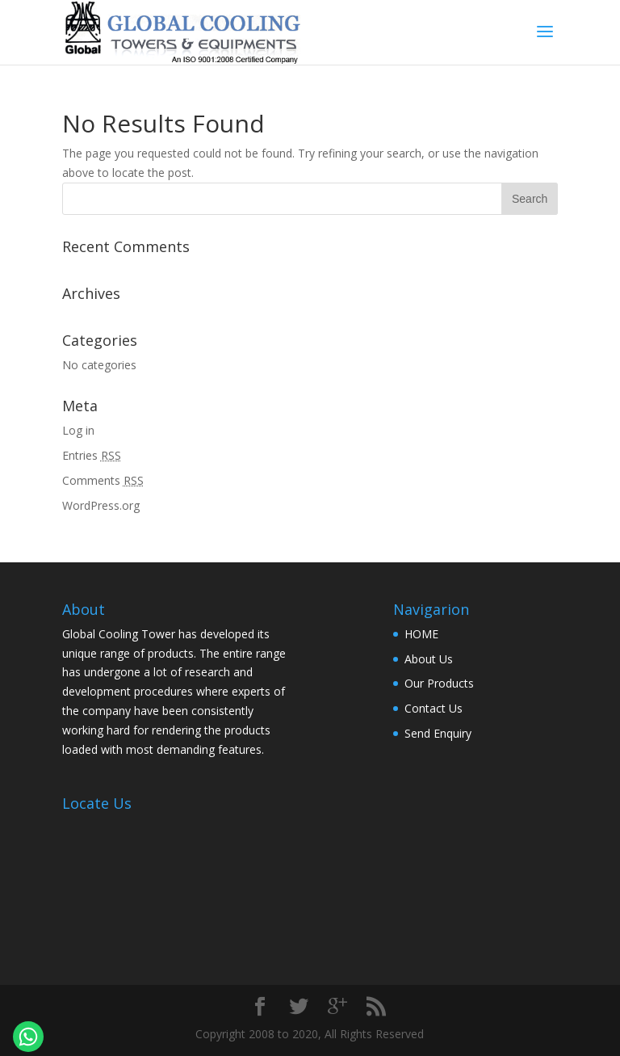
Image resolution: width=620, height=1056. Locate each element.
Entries (91, 455)
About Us (428, 659)
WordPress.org (101, 505)
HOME (421, 634)
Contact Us (433, 708)
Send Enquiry (437, 733)
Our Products (439, 683)
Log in (78, 430)
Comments (103, 480)
